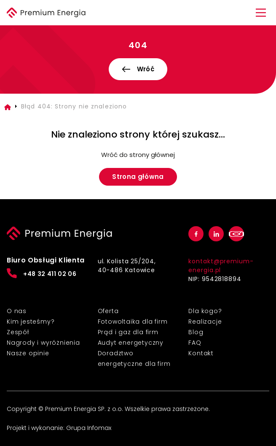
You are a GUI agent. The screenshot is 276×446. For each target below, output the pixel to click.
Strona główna (138, 176)
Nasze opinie (28, 353)
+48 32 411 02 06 (42, 273)
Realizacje (205, 321)
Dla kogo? (205, 311)
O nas (17, 311)
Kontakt (201, 353)
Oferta (108, 311)
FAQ (194, 342)
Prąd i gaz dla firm (128, 332)
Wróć (138, 69)
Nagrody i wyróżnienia (43, 342)
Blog (195, 332)
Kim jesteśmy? (30, 321)
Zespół (18, 332)
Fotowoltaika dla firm (133, 321)
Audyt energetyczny (130, 342)
